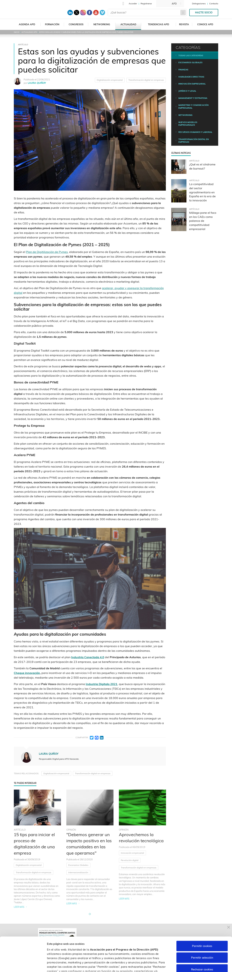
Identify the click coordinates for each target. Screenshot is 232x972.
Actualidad (128, 24)
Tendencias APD (158, 24)
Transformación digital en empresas (146, 80)
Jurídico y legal (187, 91)
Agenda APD (27, 24)
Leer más (19, 907)
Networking (101, 24)
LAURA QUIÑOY (37, 82)
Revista (184, 24)
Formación (52, 24)
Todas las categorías (190, 55)
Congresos (76, 24)
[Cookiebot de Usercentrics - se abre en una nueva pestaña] (23, 965)
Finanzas (183, 69)
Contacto (213, 3)
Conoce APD (205, 24)
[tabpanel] (37, 849)
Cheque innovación (27, 673)
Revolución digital (129, 860)
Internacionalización (78, 872)
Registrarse (146, 3)
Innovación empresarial (132, 853)
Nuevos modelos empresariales (187, 123)
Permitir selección (202, 929)
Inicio (16, 32)
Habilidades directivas (191, 77)
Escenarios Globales (78, 865)
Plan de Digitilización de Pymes (47, 252)
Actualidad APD (29, 32)
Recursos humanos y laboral (195, 132)
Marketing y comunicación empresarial (193, 106)
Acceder (133, 3)
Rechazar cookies (202, 940)
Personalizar (190, 965)
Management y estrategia (192, 98)
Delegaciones (199, 3)
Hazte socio (203, 12)
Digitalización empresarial (110, 80)
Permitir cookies (202, 917)
